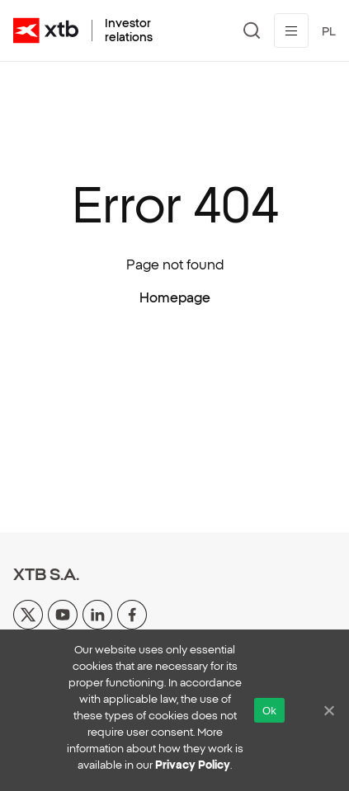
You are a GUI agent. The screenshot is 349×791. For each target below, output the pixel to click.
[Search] (252, 30)
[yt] (63, 613)
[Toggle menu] (291, 30)
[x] (28, 613)
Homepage (174, 297)
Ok (269, 710)
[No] (328, 710)
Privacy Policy (192, 765)
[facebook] (132, 613)
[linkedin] (97, 613)
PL (329, 31)
